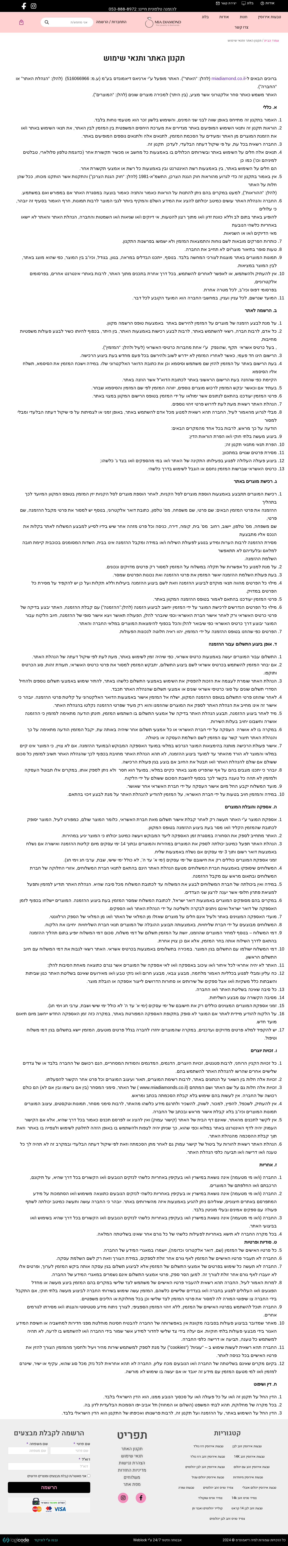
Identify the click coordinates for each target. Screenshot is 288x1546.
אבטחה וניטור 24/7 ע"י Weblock (157, 1540)
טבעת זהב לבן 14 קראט (247, 1508)
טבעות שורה (186, 1487)
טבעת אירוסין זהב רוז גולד (207, 1456)
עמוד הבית (271, 40)
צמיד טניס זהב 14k (244, 1498)
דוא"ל (85, 1459)
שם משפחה (38, 1444)
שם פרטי (83, 1444)
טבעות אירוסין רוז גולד (208, 1446)
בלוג (205, 17)
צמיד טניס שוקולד (210, 1498)
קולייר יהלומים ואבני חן (207, 1508)
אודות (224, 17)
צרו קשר (241, 27)
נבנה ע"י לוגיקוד (46, 1540)
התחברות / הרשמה (111, 22)
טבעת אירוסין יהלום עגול (208, 1477)
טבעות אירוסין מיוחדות (248, 1477)
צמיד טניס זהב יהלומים (218, 1487)
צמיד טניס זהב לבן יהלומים (227, 1518)
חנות (243, 17)
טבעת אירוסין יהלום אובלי (259, 1487)
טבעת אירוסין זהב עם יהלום (252, 1467)
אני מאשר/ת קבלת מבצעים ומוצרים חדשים (56, 1476)
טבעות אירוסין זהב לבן (247, 1446)
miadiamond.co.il (228, 78)
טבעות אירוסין (269, 17)
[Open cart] (21, 22)
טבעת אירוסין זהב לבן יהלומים (205, 1467)
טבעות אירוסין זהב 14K (249, 1456)
